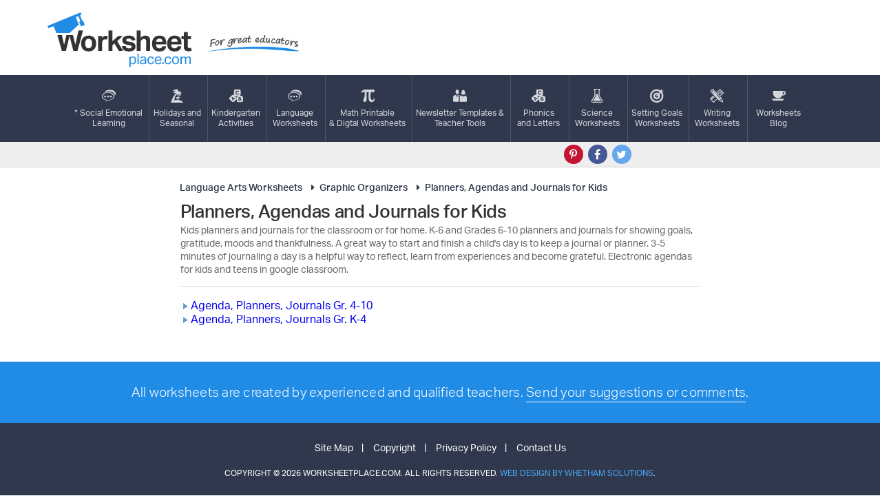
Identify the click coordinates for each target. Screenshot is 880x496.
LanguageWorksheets (295, 108)
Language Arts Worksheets (241, 187)
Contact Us (541, 447)
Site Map (334, 447)
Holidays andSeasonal (177, 108)
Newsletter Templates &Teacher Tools (460, 108)
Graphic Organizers (357, 187)
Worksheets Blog (778, 108)
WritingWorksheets (717, 108)
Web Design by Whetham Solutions (576, 473)
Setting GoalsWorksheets (656, 108)
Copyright (394, 447)
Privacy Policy (466, 447)
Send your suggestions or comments (636, 392)
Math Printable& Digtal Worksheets (367, 108)
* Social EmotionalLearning (108, 108)
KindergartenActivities (235, 108)
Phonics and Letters (538, 108)
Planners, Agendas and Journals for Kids (509, 187)
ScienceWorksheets (597, 108)
